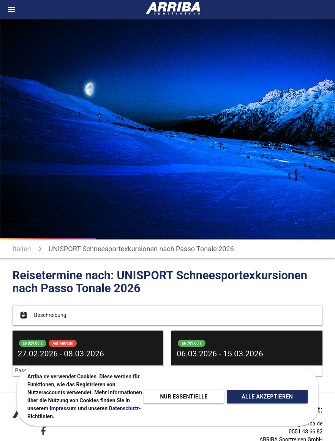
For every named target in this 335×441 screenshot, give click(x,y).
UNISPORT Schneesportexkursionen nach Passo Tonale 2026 (141, 249)
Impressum (63, 408)
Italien (22, 249)
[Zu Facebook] (43, 431)
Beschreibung (42, 315)
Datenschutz (124, 408)
